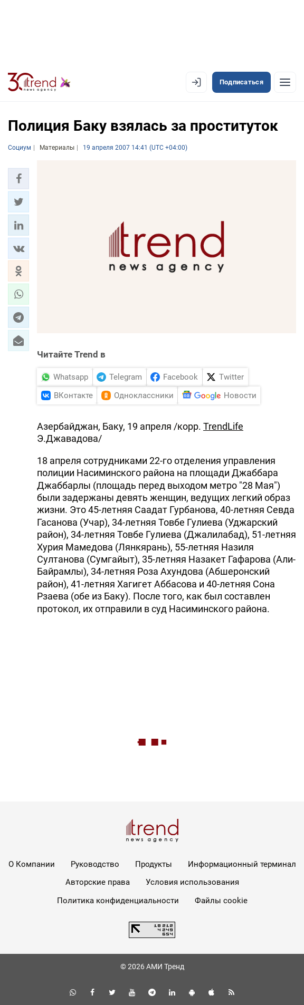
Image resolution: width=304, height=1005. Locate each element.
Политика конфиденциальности (118, 900)
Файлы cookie (221, 900)
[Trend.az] (39, 82)
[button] (18, 179)
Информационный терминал (242, 864)
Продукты (153, 864)
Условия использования (192, 882)
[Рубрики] (285, 82)
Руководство (95, 864)
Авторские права (97, 882)
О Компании (31, 864)
